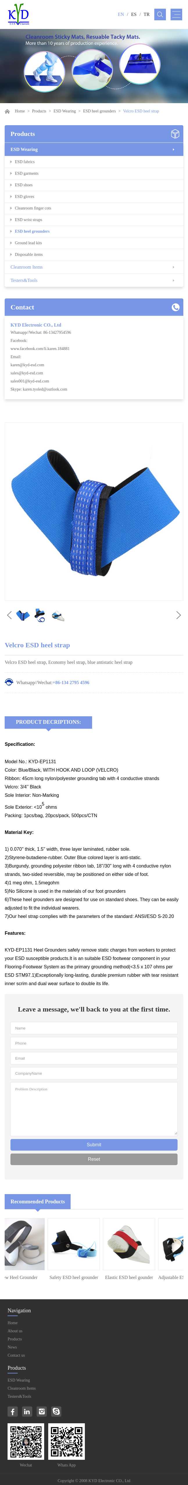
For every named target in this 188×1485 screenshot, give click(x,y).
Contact (22, 307)
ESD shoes (24, 185)
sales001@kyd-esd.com (29, 381)
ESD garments (26, 173)
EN (121, 14)
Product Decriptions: (48, 722)
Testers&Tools (23, 280)
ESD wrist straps (28, 220)
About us (15, 1331)
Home (20, 111)
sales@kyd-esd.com (26, 373)
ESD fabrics (25, 162)
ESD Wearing (64, 111)
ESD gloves (24, 196)
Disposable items (29, 254)
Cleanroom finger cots (33, 208)
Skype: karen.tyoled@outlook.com (38, 389)
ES (134, 14)
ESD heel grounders (99, 111)
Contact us (16, 1355)
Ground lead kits (28, 243)
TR (146, 14)
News (12, 1347)
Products (39, 111)
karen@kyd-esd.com (27, 365)
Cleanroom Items (26, 267)
